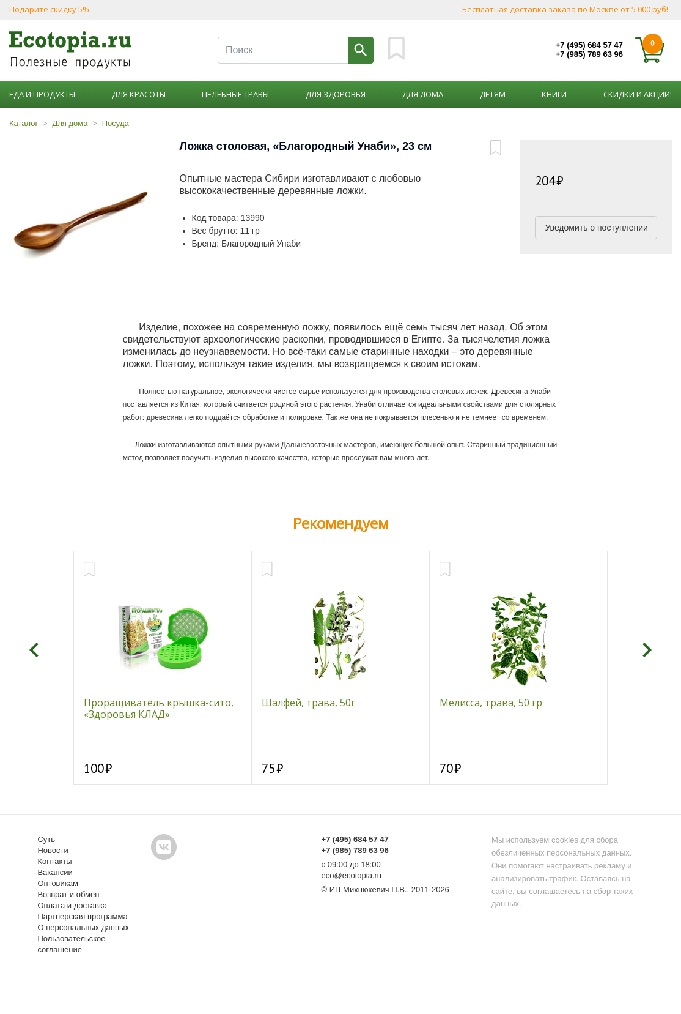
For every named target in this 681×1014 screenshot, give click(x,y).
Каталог (23, 123)
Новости (52, 850)
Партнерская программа (82, 916)
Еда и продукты (42, 94)
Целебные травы (235, 94)
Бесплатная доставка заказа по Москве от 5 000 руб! (565, 9)
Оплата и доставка (72, 905)
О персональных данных (83, 927)
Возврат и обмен (68, 894)
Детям (493, 94)
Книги (554, 94)
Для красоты (139, 94)
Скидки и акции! (637, 94)
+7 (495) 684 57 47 (589, 45)
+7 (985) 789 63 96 (589, 54)
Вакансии (54, 872)
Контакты (54, 861)
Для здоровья (336, 94)
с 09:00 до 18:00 (351, 864)
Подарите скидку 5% (49, 9)
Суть (46, 839)
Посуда (115, 123)
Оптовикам (57, 883)
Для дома (422, 94)
